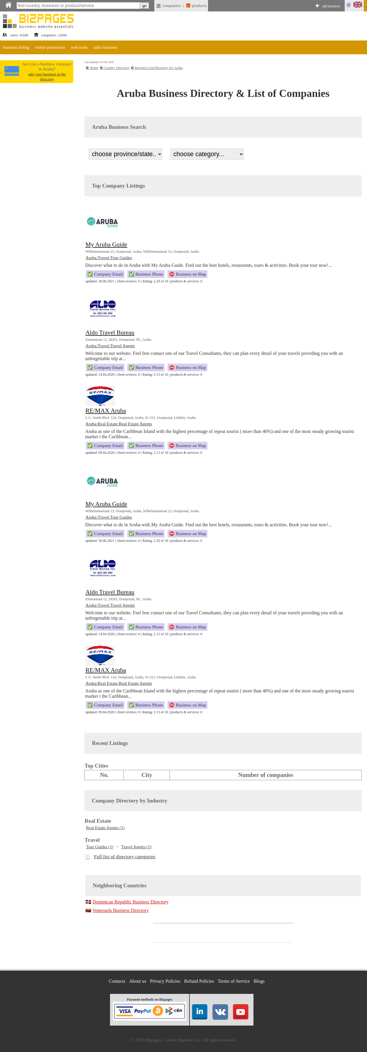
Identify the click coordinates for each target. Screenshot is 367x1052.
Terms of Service (234, 981)
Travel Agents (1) (136, 846)
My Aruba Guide (106, 244)
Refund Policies (199, 981)
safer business (105, 47)
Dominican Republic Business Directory (130, 901)
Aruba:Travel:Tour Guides (108, 257)
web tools (79, 47)
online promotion (50, 47)
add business (331, 6)
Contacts (117, 981)
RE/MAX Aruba (105, 410)
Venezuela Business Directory (120, 910)
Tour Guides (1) (99, 846)
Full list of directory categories (124, 856)
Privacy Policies (165, 981)
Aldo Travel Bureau (109, 332)
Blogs (259, 981)
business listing (16, 47)
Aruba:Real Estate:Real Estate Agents (118, 424)
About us (137, 981)
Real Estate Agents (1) (105, 827)
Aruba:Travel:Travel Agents (110, 345)
